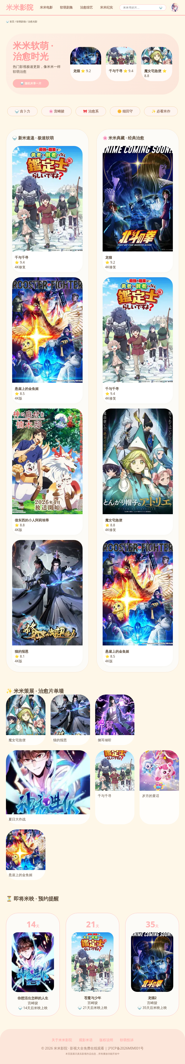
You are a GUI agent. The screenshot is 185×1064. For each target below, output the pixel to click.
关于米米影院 (62, 1040)
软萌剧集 (66, 7)
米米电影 (46, 7)
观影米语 (86, 1040)
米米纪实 (106, 7)
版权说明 (106, 1040)
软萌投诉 (127, 1040)
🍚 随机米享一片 (30, 83)
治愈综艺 (86, 7)
